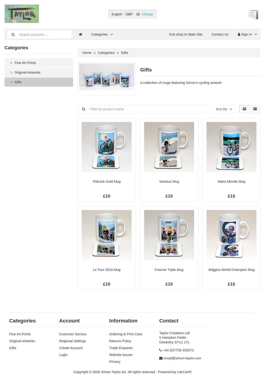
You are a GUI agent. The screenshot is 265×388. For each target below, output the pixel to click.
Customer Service (72, 334)
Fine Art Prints (22, 63)
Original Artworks (24, 72)
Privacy (114, 361)
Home (86, 53)
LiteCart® (184, 372)
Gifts (15, 82)
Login (63, 355)
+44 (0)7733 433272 (178, 350)
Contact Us (219, 34)
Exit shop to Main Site (185, 34)
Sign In (245, 34)
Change (147, 14)
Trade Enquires (121, 348)
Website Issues (120, 355)
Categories (99, 34)
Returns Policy (120, 341)
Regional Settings (72, 341)
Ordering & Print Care (125, 334)
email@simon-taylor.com (182, 358)
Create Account (71, 348)
